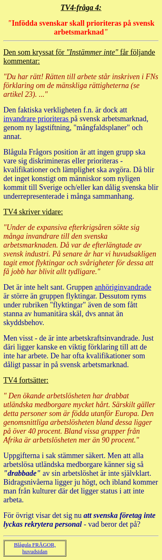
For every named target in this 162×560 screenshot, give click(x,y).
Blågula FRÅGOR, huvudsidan (35, 548)
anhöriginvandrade (122, 287)
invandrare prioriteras (37, 119)
